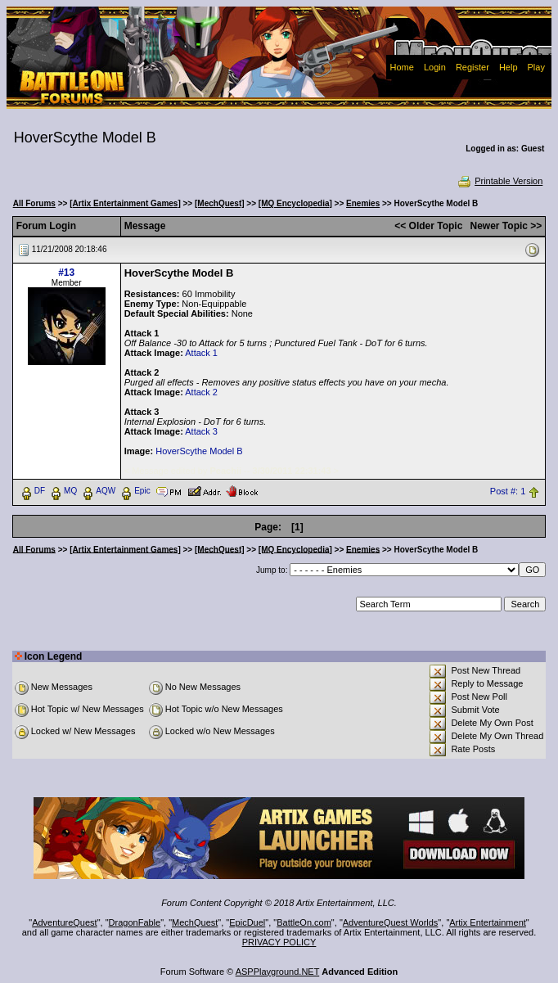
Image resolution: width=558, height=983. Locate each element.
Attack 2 (201, 392)
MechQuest (195, 922)
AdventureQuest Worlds (391, 922)
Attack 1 (201, 353)
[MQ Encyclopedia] (295, 203)
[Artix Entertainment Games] (125, 203)
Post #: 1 (507, 491)
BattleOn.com (304, 922)
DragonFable (135, 922)
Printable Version (499, 181)
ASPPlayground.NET (278, 971)
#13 (66, 272)
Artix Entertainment (487, 922)
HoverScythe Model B (198, 451)
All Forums (34, 203)
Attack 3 (201, 431)
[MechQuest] (220, 203)
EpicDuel (247, 922)
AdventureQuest (64, 922)
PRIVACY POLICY (279, 942)
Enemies (363, 203)
